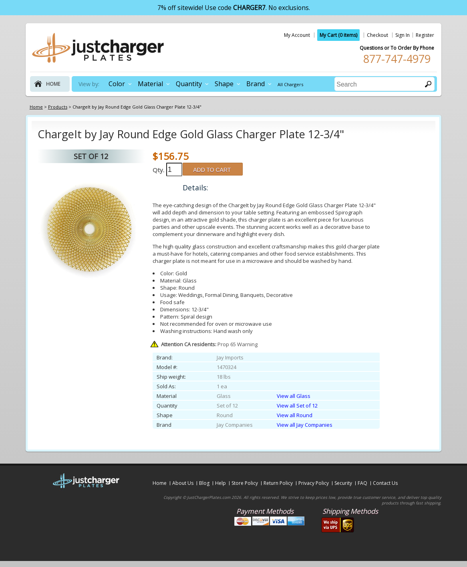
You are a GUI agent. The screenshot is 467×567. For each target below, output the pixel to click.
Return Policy (278, 483)
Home (160, 483)
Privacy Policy (313, 483)
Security (343, 483)
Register (425, 35)
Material (150, 83)
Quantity (189, 83)
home (53, 84)
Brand (255, 83)
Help (220, 483)
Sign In (402, 35)
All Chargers (290, 84)
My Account (297, 35)
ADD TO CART (212, 170)
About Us (182, 483)
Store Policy (244, 483)
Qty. (158, 170)
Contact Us (385, 483)
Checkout (377, 35)
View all (293, 396)
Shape (224, 83)
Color (117, 83)
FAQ (362, 483)
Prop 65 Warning (209, 344)
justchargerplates (98, 48)
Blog (204, 483)
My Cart (338, 35)
